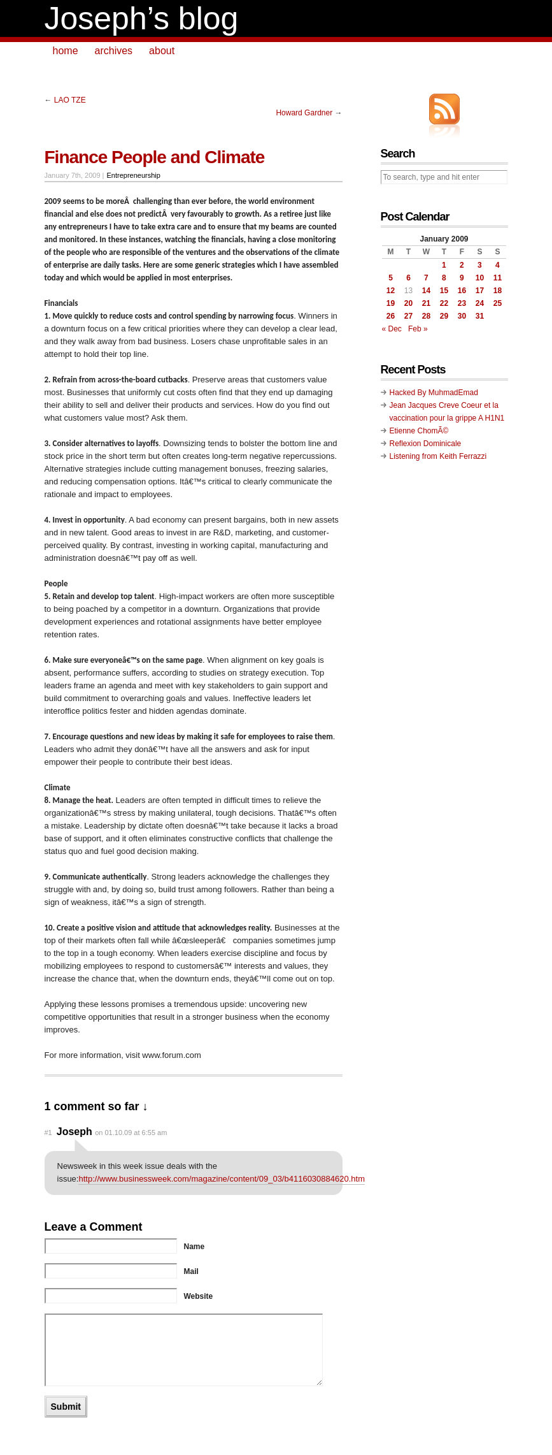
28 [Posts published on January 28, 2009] (426, 316)
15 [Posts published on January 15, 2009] (444, 290)
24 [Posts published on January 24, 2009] (480, 303)
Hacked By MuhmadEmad (434, 392)
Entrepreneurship (133, 175)
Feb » (418, 328)
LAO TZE (70, 100)
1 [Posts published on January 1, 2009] (444, 265)
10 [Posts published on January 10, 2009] (480, 277)
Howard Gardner (304, 112)
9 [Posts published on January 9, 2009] (462, 277)
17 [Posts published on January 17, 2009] (480, 290)
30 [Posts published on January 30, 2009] (462, 316)
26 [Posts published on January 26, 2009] (390, 316)
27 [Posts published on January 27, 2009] (408, 316)
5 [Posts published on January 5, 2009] (390, 277)
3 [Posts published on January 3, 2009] (480, 265)
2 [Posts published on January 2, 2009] (462, 265)
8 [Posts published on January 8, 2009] (444, 277)
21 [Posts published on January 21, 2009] (426, 303)
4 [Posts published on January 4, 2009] (497, 265)
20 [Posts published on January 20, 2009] (408, 303)
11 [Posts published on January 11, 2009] (497, 277)
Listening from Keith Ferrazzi (438, 456)
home (65, 50)
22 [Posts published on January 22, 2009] (444, 303)
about (161, 50)
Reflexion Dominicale (426, 443)
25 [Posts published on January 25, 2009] (497, 303)
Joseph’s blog (142, 18)
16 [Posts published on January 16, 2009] (462, 290)
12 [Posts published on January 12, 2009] (390, 290)
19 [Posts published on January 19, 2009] (390, 303)
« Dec (392, 328)
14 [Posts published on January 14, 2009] (426, 290)
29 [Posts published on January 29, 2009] (444, 316)
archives (114, 50)
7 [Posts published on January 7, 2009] (426, 277)
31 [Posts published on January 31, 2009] (480, 316)
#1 (48, 1132)
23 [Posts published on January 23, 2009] (462, 303)
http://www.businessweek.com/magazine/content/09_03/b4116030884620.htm (221, 1179)
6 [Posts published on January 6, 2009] (408, 277)
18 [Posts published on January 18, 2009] (497, 290)
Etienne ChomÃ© (419, 430)
